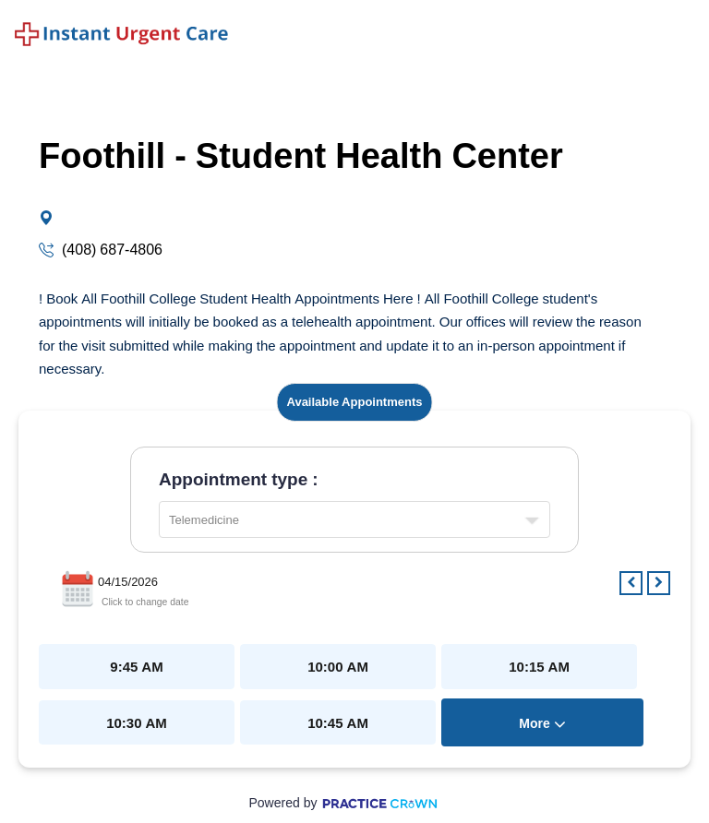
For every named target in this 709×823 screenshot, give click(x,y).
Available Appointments (355, 401)
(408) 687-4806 (110, 249)
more (542, 724)
